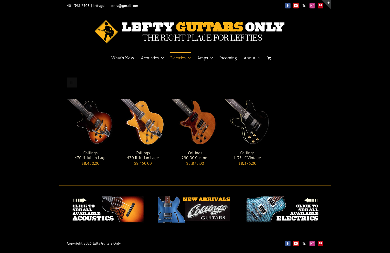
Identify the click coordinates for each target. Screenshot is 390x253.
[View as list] (82, 82)
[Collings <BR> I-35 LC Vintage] (247, 101)
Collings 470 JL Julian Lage (90, 155)
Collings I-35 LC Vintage (247, 155)
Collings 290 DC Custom (195, 155)
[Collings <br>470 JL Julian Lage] (90, 101)
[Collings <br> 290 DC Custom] (195, 101)
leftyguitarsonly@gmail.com (115, 5)
